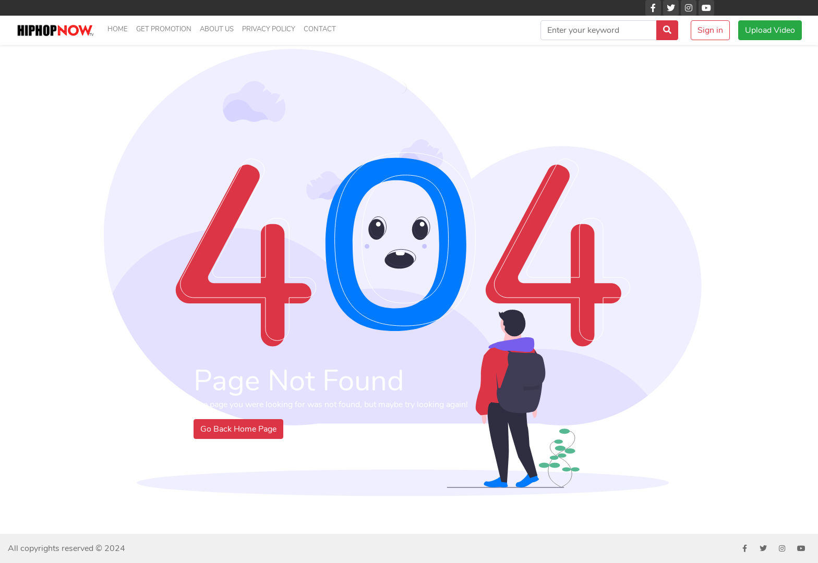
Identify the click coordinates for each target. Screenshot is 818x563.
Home (117, 29)
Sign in (710, 30)
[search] (598, 30)
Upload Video (770, 30)
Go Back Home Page (238, 429)
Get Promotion (163, 29)
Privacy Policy (268, 29)
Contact (320, 29)
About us (217, 29)
